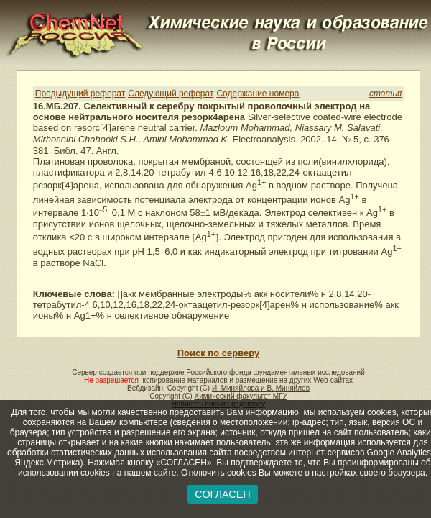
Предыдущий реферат (80, 93)
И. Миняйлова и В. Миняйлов (261, 388)
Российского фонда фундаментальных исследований (275, 372)
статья (385, 93)
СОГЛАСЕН (222, 494)
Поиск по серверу (218, 352)
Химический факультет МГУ (240, 396)
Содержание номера (257, 93)
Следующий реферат (170, 93)
